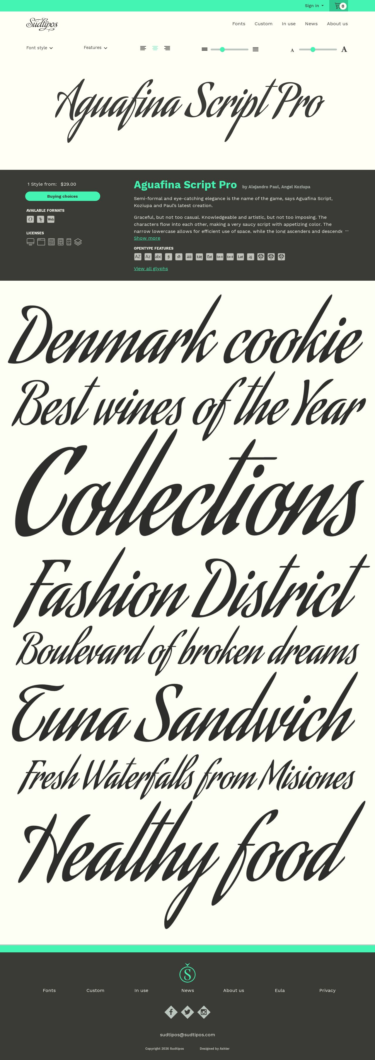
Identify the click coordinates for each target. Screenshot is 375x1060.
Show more (147, 238)
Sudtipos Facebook (176, 1005)
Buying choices (62, 196)
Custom (263, 23)
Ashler (225, 1049)
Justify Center (155, 48)
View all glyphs (151, 268)
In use (289, 23)
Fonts (238, 23)
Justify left (143, 48)
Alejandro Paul (263, 186)
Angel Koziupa (295, 186)
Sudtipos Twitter (192, 1005)
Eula (280, 990)
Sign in (312, 5)
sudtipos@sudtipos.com (187, 1034)
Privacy (327, 990)
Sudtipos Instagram (209, 1005)
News (311, 23)
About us (337, 23)
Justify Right (167, 48)
